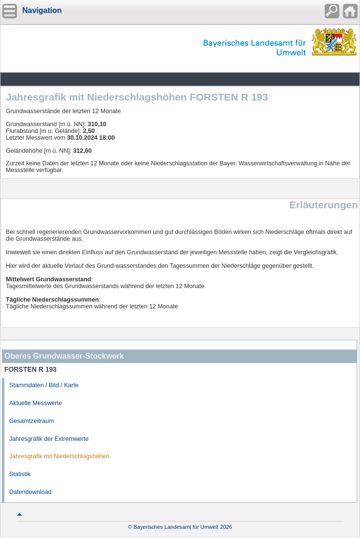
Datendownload (30, 492)
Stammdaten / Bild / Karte (44, 385)
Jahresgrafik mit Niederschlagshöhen (59, 456)
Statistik (19, 474)
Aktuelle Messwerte (35, 403)
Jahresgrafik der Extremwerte (48, 439)
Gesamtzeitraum (31, 421)
